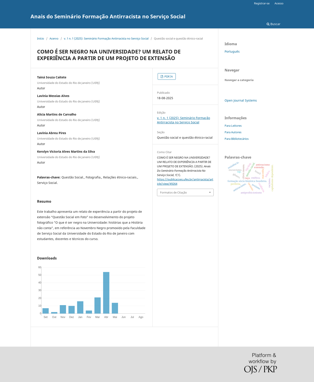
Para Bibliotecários (237, 139)
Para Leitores (233, 126)
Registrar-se (262, 3)
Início (40, 38)
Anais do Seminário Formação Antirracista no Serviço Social (108, 16)
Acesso (279, 3)
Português (232, 51)
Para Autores (233, 132)
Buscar (273, 24)
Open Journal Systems (241, 100)
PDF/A (168, 76)
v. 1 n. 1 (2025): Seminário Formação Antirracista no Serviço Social (106, 38)
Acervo (53, 38)
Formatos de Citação (173, 192)
